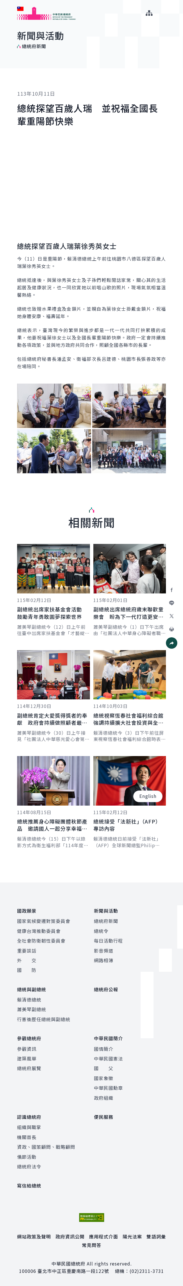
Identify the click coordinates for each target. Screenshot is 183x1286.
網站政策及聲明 (34, 1236)
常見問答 (91, 1245)
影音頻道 (103, 950)
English (148, 796)
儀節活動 (26, 1156)
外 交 (26, 960)
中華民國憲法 (108, 1058)
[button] (171, 643)
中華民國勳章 (108, 1087)
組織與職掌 (29, 1127)
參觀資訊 (26, 1048)
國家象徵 (103, 1078)
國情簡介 (103, 1048)
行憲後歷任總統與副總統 (43, 1019)
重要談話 (26, 950)
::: (4, 3)
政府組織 (103, 1097)
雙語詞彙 (156, 1236)
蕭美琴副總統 (31, 1009)
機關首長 (26, 1137)
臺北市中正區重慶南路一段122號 (73, 1270)
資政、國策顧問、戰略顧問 (46, 1146)
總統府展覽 (29, 1068)
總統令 (101, 930)
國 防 (26, 969)
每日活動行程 (108, 940)
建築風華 (26, 1058)
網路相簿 (103, 960)
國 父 (103, 1068)
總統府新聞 (106, 921)
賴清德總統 (29, 999)
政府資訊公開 (70, 1236)
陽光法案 (132, 1236)
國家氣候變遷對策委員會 (43, 921)
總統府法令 (29, 1166)
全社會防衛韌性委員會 (41, 940)
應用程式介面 (103, 1236)
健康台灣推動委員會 (39, 930)
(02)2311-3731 (146, 1270)
